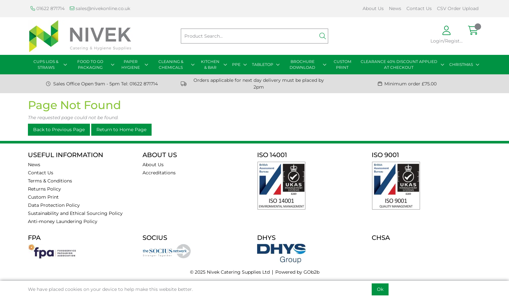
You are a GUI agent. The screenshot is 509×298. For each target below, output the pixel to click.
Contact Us (419, 8)
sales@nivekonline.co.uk (100, 8)
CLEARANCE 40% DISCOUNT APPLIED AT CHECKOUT (399, 64)
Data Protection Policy (54, 205)
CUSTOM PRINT (342, 64)
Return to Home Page (121, 129)
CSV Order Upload (457, 8)
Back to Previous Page (59, 129)
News (395, 8)
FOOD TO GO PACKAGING (90, 64)
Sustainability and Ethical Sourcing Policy (75, 213)
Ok (380, 289)
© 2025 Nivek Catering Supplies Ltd (230, 272)
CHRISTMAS (461, 64)
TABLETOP (262, 64)
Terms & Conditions (50, 181)
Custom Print (43, 197)
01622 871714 (48, 8)
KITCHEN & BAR (210, 64)
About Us (373, 8)
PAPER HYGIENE (130, 64)
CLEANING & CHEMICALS (170, 64)
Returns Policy (44, 189)
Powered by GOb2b (297, 272)
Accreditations (159, 173)
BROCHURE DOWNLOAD (302, 64)
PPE (236, 64)
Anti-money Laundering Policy (62, 221)
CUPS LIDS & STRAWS (45, 64)
